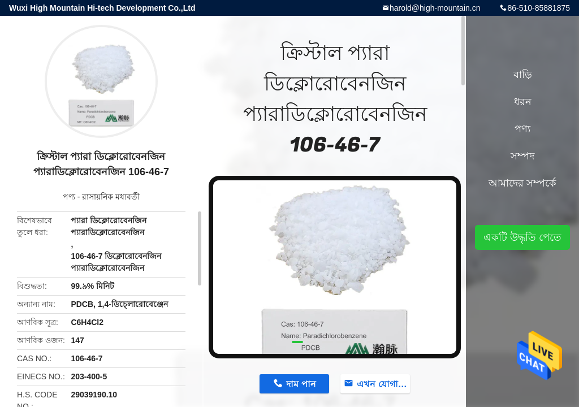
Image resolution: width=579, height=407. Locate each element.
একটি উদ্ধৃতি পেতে (522, 237)
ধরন (523, 101)
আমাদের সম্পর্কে (522, 183)
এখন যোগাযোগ (383, 384)
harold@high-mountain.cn (435, 7)
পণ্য (69, 196)
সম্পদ (522, 156)
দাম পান (301, 384)
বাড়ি (522, 74)
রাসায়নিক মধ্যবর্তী (111, 196)
